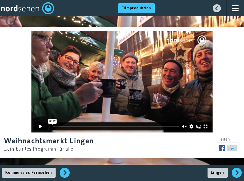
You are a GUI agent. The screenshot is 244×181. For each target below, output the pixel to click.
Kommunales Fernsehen (28, 173)
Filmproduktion (136, 8)
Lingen (217, 173)
